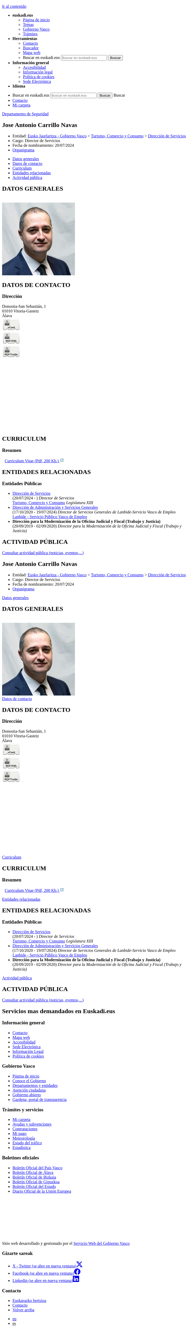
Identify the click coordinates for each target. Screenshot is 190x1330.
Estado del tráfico (27, 1143)
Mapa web (31, 52)
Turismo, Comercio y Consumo (117, 136)
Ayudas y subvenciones (32, 1124)
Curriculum (11, 857)
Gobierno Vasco (36, 29)
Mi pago (19, 1133)
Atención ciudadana (29, 1090)
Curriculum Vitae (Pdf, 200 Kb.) (34, 461)
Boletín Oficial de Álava (32, 1172)
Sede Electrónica (37, 81)
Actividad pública (17, 978)
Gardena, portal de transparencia (39, 1099)
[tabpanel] (95, 230)
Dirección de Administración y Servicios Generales (55, 507)
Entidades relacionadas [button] (31, 173)
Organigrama (23, 150)
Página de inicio (36, 20)
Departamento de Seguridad (25, 114)
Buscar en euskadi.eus (41, 57)
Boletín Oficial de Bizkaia (34, 1177)
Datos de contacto (17, 699)
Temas (28, 24)
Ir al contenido (14, 6)
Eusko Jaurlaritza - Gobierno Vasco (57, 136)
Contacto (30, 43)
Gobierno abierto (26, 1095)
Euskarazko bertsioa (29, 1300)
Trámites (30, 34)
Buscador (31, 48)
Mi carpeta (21, 105)
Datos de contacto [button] (27, 163)
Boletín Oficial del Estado (34, 1186)
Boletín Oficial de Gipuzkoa (36, 1182)
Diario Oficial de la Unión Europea (41, 1191)
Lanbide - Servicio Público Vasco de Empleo (49, 516)
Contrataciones (24, 1129)
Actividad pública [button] (27, 177)
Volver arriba (23, 1310)
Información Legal (28, 1051)
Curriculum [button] (22, 168)
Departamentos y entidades (35, 1085)
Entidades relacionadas (21, 899)
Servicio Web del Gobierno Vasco (101, 1243)
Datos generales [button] (25, 159)
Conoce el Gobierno (29, 1081)
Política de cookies (38, 77)
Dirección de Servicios (167, 136)
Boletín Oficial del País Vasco (37, 1168)
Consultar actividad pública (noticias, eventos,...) (43, 553)
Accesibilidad (34, 67)
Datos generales (15, 598)
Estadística (21, 1147)
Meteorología (23, 1138)
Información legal (38, 72)
